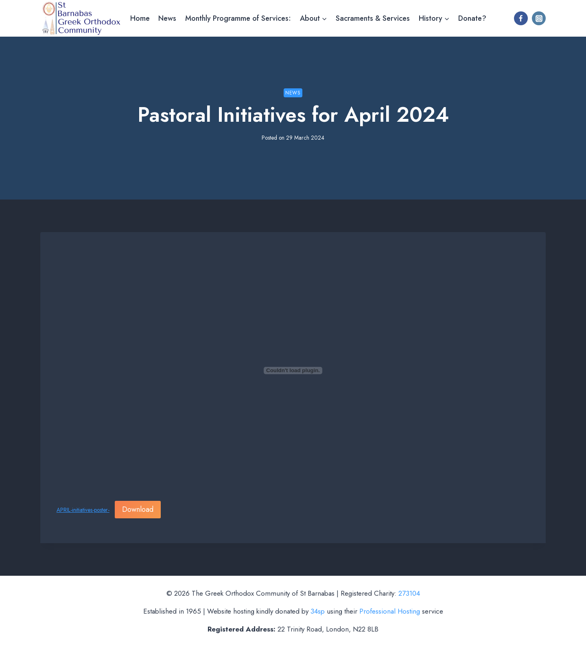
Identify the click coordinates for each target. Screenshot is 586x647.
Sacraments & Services (373, 18)
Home (140, 18)
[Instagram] (539, 18)
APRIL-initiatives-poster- (83, 510)
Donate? (472, 18)
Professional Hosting (389, 611)
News (167, 18)
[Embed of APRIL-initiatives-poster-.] (293, 370)
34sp (317, 611)
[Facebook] (521, 18)
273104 (409, 593)
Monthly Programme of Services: (238, 18)
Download (137, 509)
